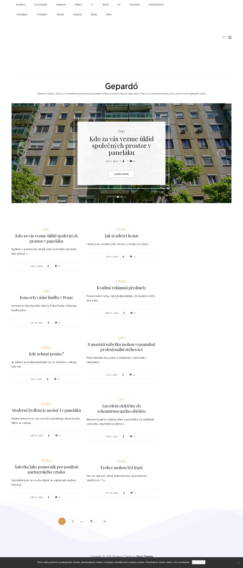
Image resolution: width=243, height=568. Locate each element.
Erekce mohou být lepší (122, 467)
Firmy (78, 5)
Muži (105, 5)
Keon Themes (145, 556)
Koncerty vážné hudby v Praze (46, 297)
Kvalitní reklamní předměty (121, 287)
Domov (20, 5)
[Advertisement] (94, 47)
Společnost (156, 5)
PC (119, 5)
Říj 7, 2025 (36, 379)
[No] (238, 563)
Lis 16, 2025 (37, 323)
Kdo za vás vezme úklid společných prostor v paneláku (121, 145)
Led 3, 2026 (112, 161)
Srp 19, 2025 (36, 435)
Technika (21, 15)
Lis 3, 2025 (111, 375)
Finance (61, 5)
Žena (94, 15)
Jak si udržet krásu (121, 235)
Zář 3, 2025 (112, 436)
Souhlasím (198, 562)
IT (92, 5)
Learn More (121, 174)
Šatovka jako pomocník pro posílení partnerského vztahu (46, 469)
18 (92, 521)
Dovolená (40, 5)
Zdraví (77, 15)
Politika (135, 5)
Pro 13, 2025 (111, 313)
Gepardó (121, 87)
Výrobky (42, 15)
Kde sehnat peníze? (46, 354)
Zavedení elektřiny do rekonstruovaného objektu (121, 408)
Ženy (109, 15)
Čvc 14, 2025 (111, 493)
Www (60, 15)
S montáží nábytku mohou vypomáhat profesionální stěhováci (121, 346)
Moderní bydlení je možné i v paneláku (46, 410)
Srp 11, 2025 (36, 497)
